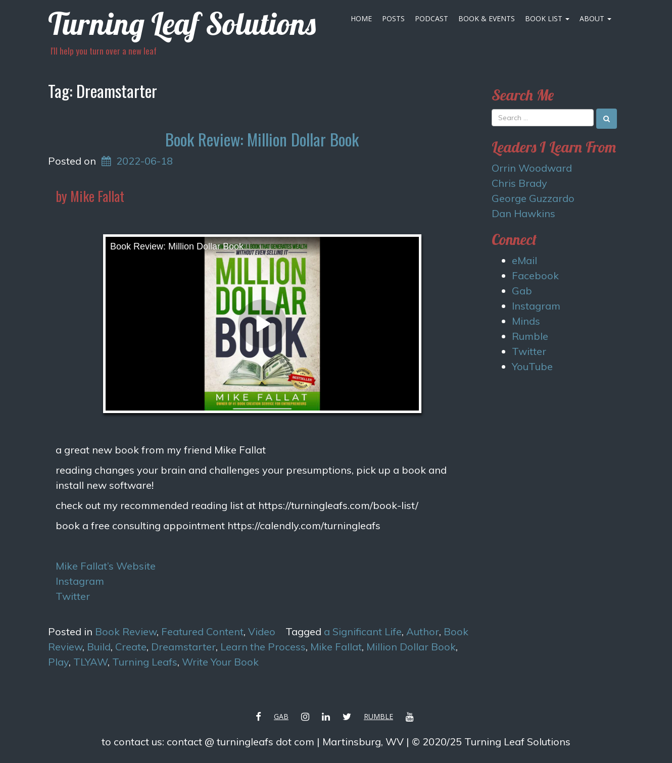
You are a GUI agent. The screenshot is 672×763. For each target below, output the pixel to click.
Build (99, 646)
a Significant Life (363, 631)
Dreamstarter (183, 646)
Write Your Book (220, 661)
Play (58, 661)
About (595, 18)
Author (422, 631)
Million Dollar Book (411, 646)
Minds (526, 321)
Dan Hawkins (523, 213)
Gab (522, 290)
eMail (524, 260)
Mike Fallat (336, 646)
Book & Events (486, 18)
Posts (393, 18)
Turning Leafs (144, 661)
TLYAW (90, 661)
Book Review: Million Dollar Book (262, 139)
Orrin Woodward (532, 168)
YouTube (532, 366)
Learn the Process (263, 646)
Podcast (431, 18)
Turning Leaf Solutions (182, 23)
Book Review (126, 631)
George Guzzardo (533, 198)
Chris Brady (519, 183)
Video (261, 631)
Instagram (80, 581)
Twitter (73, 596)
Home (361, 18)
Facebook (535, 275)
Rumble (530, 336)
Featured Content (202, 631)
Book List (547, 18)
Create (131, 646)
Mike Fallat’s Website (106, 565)
